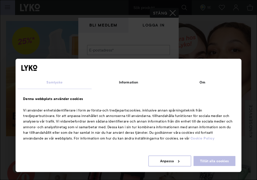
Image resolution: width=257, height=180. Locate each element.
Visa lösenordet (157, 76)
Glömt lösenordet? (103, 85)
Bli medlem (103, 25)
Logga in (154, 25)
